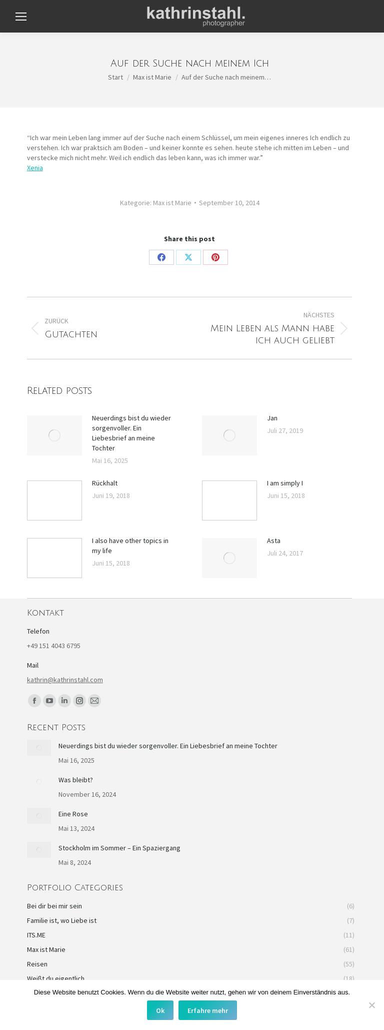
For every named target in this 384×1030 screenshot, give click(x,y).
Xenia (35, 167)
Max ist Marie (172, 202)
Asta (273, 540)
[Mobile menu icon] (21, 17)
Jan (272, 417)
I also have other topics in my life (130, 545)
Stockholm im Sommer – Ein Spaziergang (119, 847)
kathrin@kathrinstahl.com (65, 679)
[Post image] (54, 435)
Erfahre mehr (208, 1010)
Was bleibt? (75, 779)
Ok (160, 1010)
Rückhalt (105, 482)
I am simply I (285, 482)
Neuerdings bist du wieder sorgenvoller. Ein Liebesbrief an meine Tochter (131, 432)
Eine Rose (73, 813)
